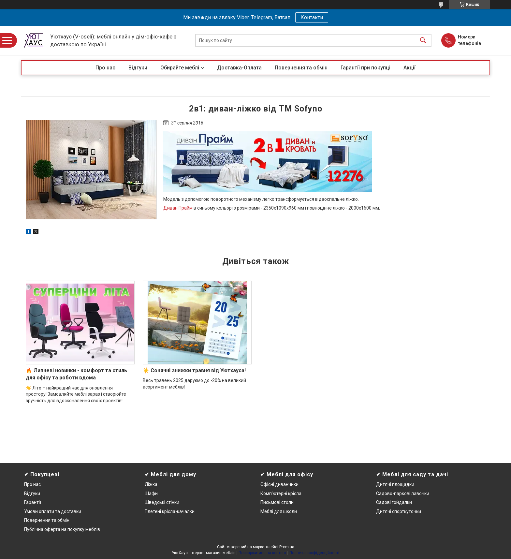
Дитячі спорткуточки (398, 511)
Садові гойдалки (394, 502)
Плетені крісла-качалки (170, 511)
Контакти (311, 17)
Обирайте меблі (179, 68)
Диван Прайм (178, 208)
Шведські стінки (162, 502)
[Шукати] (423, 41)
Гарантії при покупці (365, 68)
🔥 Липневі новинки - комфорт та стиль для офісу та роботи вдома (76, 374)
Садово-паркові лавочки (402, 493)
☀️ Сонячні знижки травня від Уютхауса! (194, 370)
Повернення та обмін (301, 68)
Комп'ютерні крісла (280, 493)
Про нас (105, 68)
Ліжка (151, 484)
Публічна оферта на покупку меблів (62, 529)
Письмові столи (277, 502)
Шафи (151, 493)
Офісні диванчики (279, 484)
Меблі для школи (278, 511)
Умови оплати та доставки (52, 511)
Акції (409, 68)
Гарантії (32, 502)
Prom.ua (286, 547)
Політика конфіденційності (314, 553)
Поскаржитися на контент (262, 553)
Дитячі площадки (395, 484)
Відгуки (137, 68)
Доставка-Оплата (239, 68)
